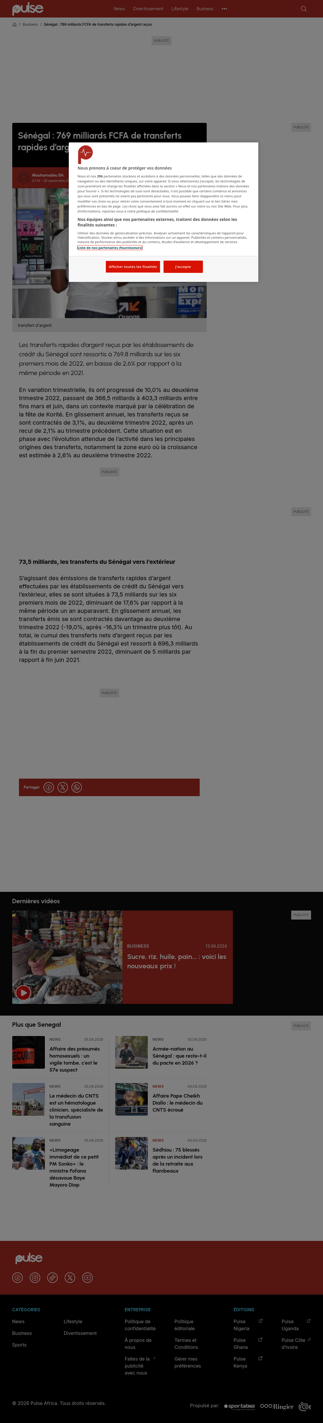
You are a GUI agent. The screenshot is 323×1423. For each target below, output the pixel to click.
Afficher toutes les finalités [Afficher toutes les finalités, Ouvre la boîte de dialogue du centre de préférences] (133, 266)
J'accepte (183, 266)
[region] (163, 212)
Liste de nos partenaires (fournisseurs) (110, 247)
